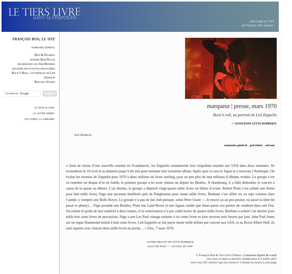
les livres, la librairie (39, 119)
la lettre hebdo (43, 113)
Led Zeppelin (82, 135)
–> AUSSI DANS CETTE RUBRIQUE (254, 123)
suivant (269, 145)
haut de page (157, 246)
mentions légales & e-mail (261, 255)
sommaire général (43, 47)
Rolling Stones (45, 82)
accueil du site (182, 246)
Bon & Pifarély (45, 55)
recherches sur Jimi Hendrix (36, 64)
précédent (256, 145)
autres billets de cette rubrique (170, 241)
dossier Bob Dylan (42, 59)
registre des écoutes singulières (33, 68)
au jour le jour (44, 107)
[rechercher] (22, 93)
